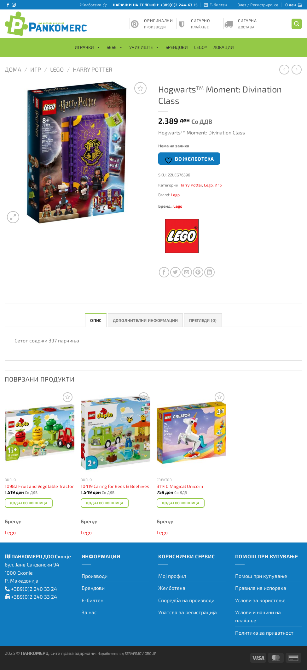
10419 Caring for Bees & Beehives (115, 486)
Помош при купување (261, 576)
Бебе (115, 47)
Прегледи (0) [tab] (203, 320)
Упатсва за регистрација (187, 612)
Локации (223, 47)
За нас (89, 612)
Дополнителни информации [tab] (145, 320)
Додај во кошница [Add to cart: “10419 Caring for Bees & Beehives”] (105, 503)
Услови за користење (260, 600)
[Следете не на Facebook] (8, 5)
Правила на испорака (260, 588)
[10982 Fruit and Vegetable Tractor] (39, 432)
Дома (13, 69)
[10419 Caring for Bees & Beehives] (115, 432)
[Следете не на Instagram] (14, 5)
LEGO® (200, 47)
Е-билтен (92, 600)
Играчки (87, 47)
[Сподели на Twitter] (175, 272)
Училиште (144, 47)
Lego (57, 69)
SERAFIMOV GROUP (140, 653)
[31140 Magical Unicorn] (191, 432)
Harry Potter (92, 69)
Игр (35, 69)
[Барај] (297, 24)
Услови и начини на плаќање (258, 616)
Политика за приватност (264, 633)
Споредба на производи (186, 600)
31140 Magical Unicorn (180, 486)
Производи (94, 576)
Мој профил (172, 576)
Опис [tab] (95, 320)
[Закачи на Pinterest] (198, 272)
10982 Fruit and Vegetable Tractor (39, 486)
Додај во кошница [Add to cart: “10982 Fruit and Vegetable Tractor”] (29, 503)
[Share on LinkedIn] (209, 272)
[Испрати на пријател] (187, 272)
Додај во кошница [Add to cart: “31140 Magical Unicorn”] (181, 503)
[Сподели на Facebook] (164, 272)
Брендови (176, 47)
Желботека (171, 588)
